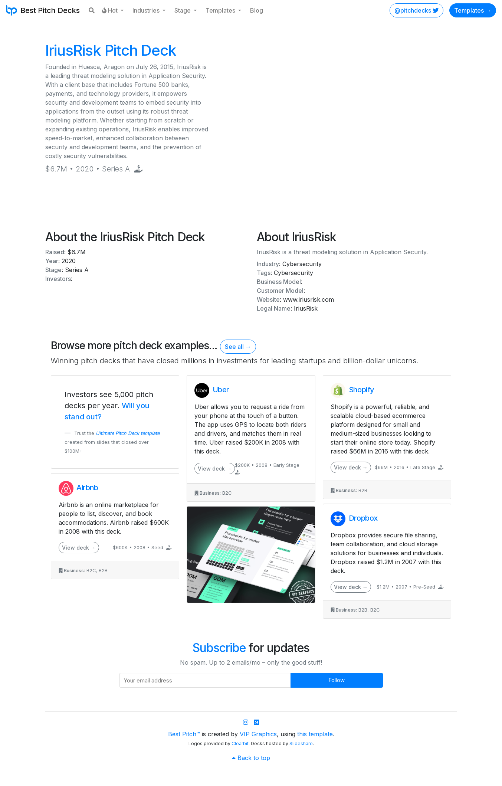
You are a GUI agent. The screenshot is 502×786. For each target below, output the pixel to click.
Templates (221, 10)
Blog (256, 10)
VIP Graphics (258, 734)
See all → (238, 346)
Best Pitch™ (184, 734)
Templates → (472, 10)
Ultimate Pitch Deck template (128, 433)
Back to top (251, 758)
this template (315, 734)
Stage (183, 10)
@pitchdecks (416, 10)
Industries (146, 10)
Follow (336, 680)
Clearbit (240, 743)
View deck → (79, 547)
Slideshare (301, 743)
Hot (110, 10)
